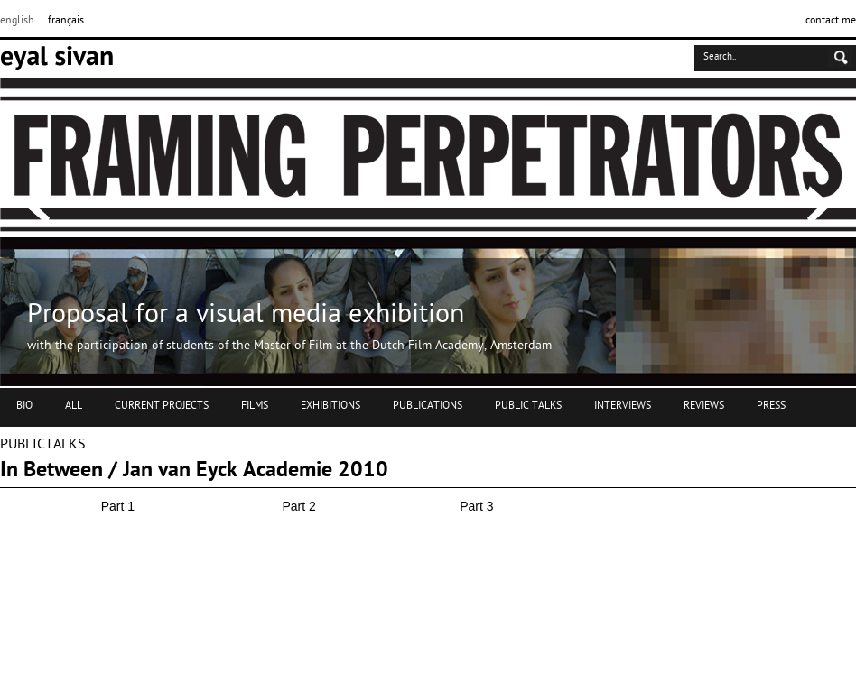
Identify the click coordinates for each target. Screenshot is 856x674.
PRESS (771, 406)
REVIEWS (704, 406)
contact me (830, 21)
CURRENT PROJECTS (162, 406)
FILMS (254, 406)
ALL (73, 406)
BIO (24, 406)
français (66, 21)
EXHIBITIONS (330, 406)
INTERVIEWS (622, 406)
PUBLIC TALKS (528, 406)
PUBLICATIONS (427, 406)
